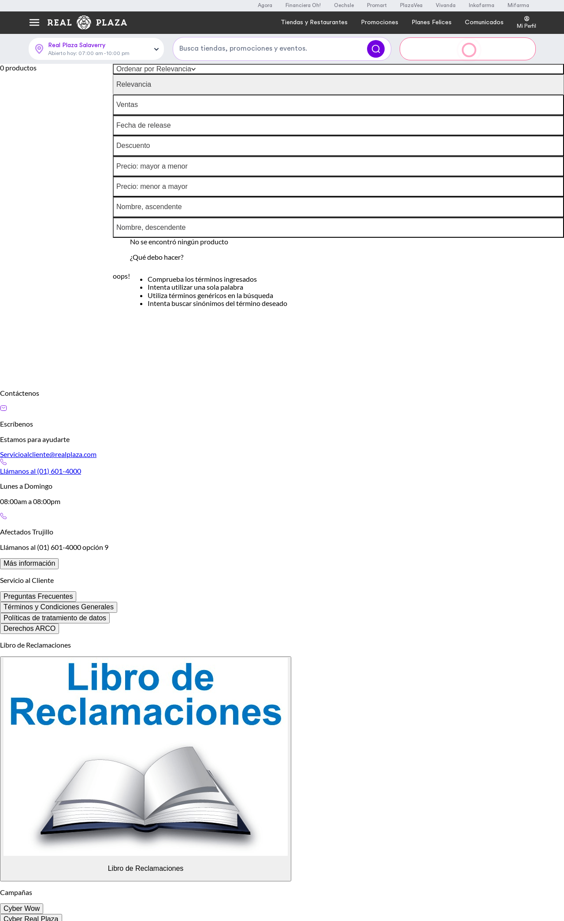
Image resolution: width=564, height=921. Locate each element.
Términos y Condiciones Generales (59, 607)
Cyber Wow (22, 908)
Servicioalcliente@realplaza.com (48, 454)
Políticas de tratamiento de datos (55, 618)
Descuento (133, 145)
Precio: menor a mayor (152, 186)
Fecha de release (143, 125)
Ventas (127, 104)
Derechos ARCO (30, 628)
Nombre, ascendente (149, 206)
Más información (29, 563)
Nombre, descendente (151, 227)
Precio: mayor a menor (152, 166)
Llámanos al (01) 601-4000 (40, 471)
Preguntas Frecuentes (38, 596)
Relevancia (133, 84)
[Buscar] (376, 49)
